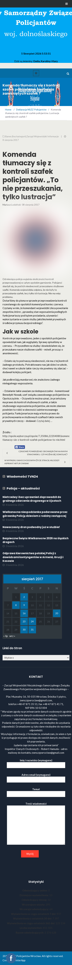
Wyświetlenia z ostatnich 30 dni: (32, 918)
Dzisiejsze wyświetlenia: (34, 895)
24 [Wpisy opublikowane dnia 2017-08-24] (32, 621)
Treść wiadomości (36, 823)
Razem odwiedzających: (30, 932)
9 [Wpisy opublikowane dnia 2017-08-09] (24, 605)
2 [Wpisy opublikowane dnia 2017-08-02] (24, 596)
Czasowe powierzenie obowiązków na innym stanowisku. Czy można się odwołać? (43, 453)
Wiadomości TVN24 (22, 476)
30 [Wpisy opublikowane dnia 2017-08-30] (24, 629)
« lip (5, 635)
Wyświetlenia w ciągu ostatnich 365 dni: (31, 923)
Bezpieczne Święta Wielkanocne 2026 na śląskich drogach (35, 540)
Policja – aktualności (23, 488)
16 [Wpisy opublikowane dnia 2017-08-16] (24, 613)
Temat (36, 792)
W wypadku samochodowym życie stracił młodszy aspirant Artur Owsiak (31, 462)
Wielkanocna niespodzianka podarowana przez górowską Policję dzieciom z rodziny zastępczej (35, 514)
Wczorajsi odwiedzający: (34, 909)
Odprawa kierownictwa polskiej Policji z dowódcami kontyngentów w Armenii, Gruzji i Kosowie (33, 557)
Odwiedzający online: (35, 890)
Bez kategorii (19, 136)
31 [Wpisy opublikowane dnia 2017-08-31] (32, 629)
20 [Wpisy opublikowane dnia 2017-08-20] (56, 613)
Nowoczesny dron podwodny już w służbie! (31, 527)
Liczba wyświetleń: (31, 927)
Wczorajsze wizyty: (34, 904)
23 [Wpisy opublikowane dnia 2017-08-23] (24, 621)
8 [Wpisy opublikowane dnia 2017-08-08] (16, 605)
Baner (8, 136)
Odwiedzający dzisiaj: (35, 899)
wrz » (12, 635)
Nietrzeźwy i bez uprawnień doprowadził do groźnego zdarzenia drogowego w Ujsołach (32, 499)
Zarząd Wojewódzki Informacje (42, 136)
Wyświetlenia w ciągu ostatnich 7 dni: (34, 913)
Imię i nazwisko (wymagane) (36, 763)
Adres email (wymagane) (36, 777)
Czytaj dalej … (44, 420)
